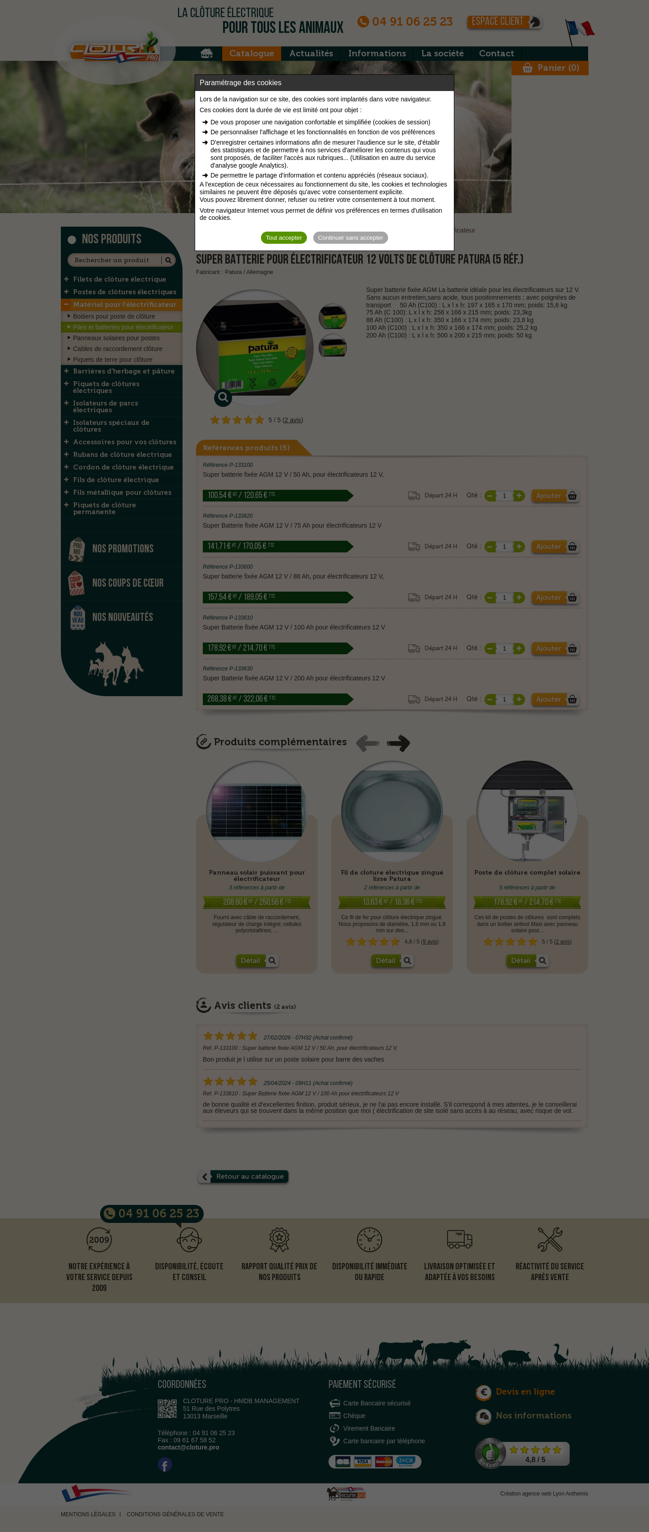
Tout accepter (284, 237)
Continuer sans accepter (350, 237)
